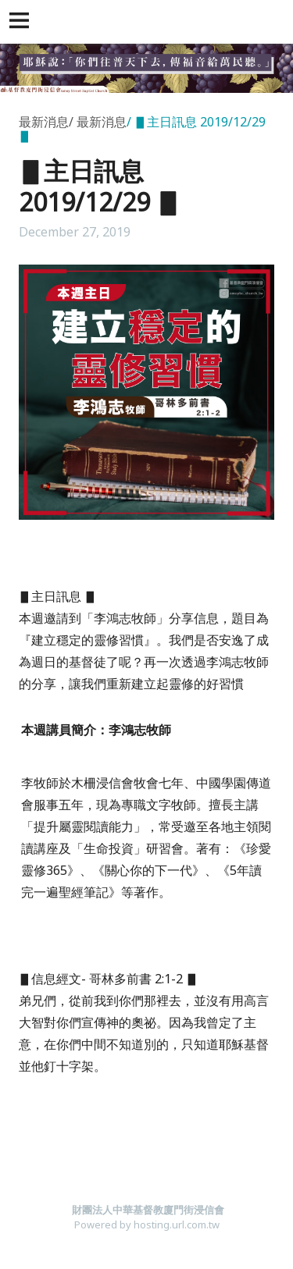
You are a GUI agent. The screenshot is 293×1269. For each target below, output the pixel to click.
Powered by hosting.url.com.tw (147, 1224)
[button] (22, 22)
